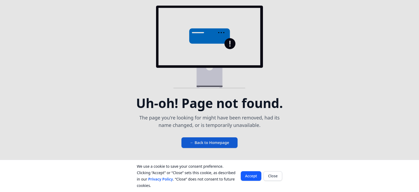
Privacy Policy (160, 179)
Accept (251, 175)
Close (273, 175)
